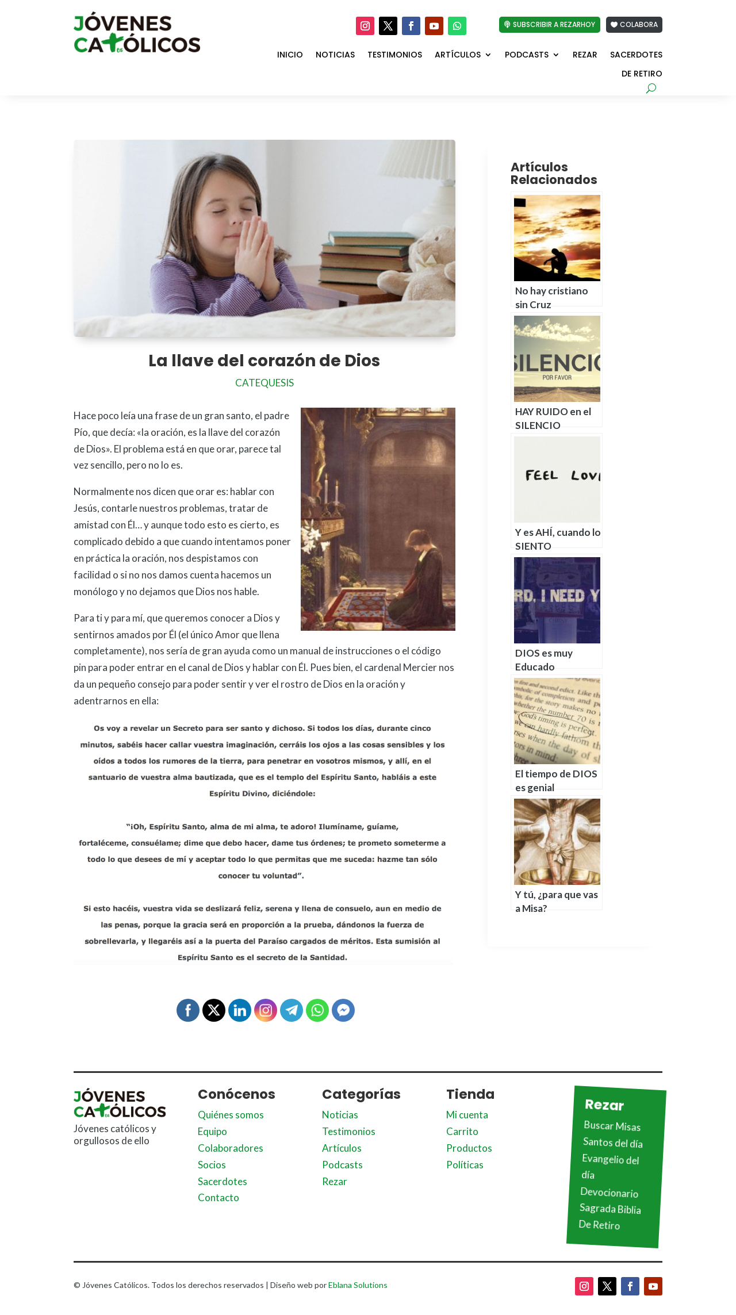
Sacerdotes (636, 55)
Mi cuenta (467, 1115)
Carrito (462, 1131)
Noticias (335, 55)
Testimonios (394, 55)
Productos (469, 1148)
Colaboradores (230, 1148)
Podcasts (527, 55)
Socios (212, 1165)
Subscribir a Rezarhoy (554, 24)
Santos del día (613, 1142)
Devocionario (609, 1191)
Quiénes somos (231, 1115)
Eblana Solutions (358, 1285)
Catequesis (264, 383)
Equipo (212, 1131)
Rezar (585, 55)
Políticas (465, 1165)
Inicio (290, 55)
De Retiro (642, 74)
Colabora (639, 24)
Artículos (458, 55)
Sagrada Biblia (611, 1209)
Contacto (218, 1197)
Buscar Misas (612, 1125)
